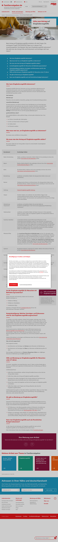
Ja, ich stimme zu (13, 284)
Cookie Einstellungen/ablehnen (26, 284)
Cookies (41, 272)
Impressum (21, 273)
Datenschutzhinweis (13, 273)
